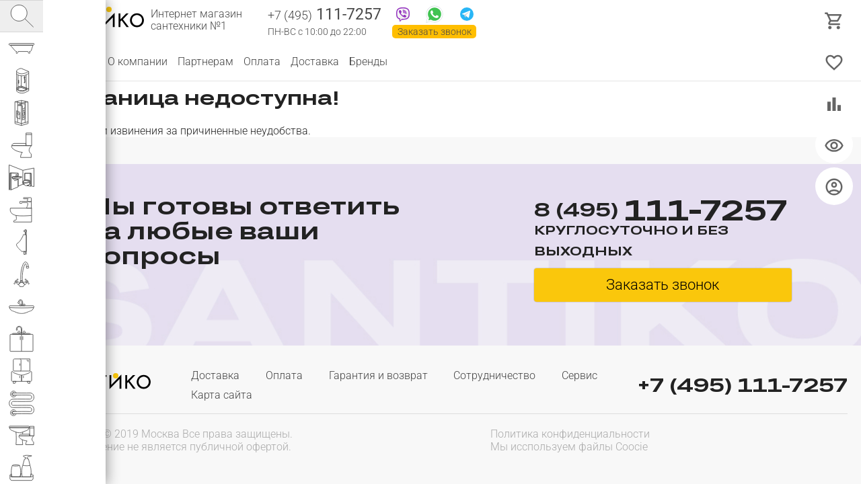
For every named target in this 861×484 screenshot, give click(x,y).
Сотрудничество (494, 375)
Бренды (368, 61)
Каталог (77, 61)
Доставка (315, 61)
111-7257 (324, 15)
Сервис (579, 375)
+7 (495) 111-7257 (743, 384)
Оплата (262, 61)
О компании (137, 61)
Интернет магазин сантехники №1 (196, 20)
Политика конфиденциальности (570, 434)
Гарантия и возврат (378, 375)
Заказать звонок (435, 31)
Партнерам (205, 61)
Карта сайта (221, 395)
